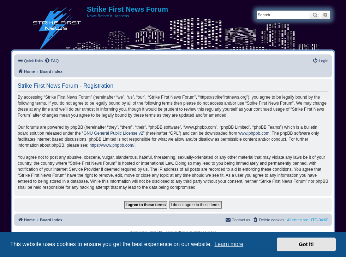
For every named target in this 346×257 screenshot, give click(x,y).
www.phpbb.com (253, 133)
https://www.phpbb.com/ (111, 145)
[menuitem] (51, 61)
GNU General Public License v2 (113, 133)
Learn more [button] (228, 244)
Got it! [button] (306, 244)
